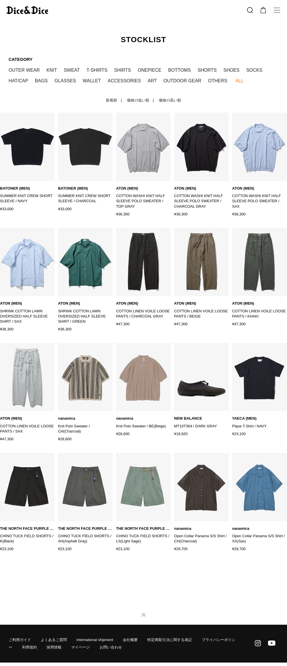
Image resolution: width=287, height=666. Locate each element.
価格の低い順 (138, 100)
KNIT (51, 70)
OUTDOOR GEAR (182, 80)
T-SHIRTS (96, 70)
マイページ (80, 647)
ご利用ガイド (20, 640)
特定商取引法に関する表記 (169, 640)
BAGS (41, 80)
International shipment (94, 640)
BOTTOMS (179, 70)
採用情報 (53, 647)
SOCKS (254, 70)
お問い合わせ (111, 647)
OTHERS (217, 80)
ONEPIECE (150, 70)
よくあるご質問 (54, 640)
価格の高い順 (170, 100)
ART (152, 80)
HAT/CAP (18, 80)
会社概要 (130, 640)
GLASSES (65, 80)
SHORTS (207, 70)
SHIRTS (122, 70)
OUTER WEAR (24, 70)
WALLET (92, 80)
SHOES (232, 70)
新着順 (111, 100)
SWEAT (72, 70)
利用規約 (29, 647)
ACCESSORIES (124, 80)
